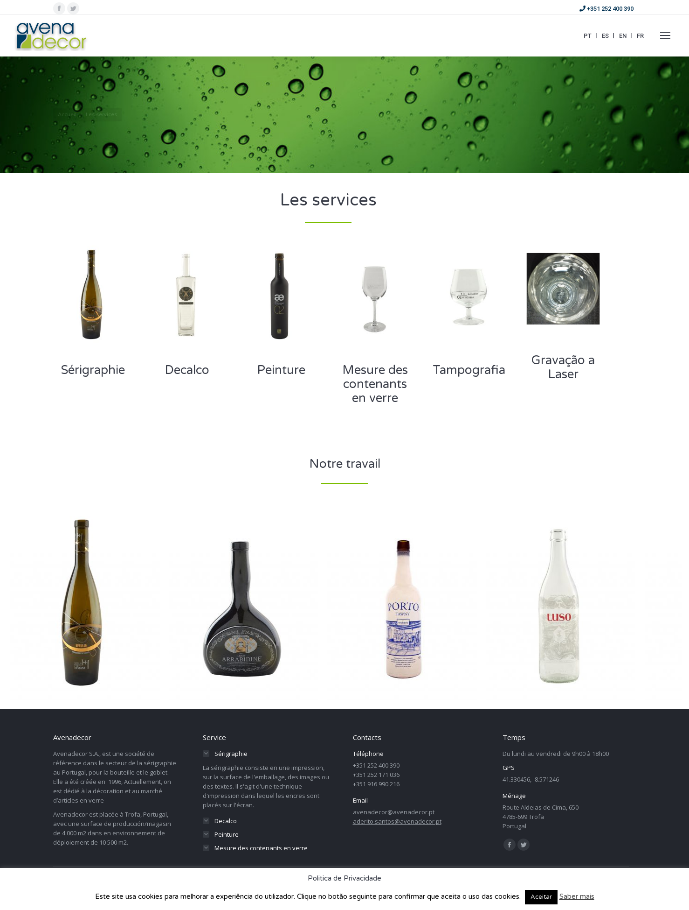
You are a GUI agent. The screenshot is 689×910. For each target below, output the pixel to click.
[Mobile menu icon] (665, 35)
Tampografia (469, 370)
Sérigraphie (93, 370)
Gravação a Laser (563, 367)
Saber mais (576, 896)
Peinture (281, 370)
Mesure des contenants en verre (375, 384)
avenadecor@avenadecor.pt (393, 812)
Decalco (187, 370)
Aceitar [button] (541, 897)
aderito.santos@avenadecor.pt (397, 821)
